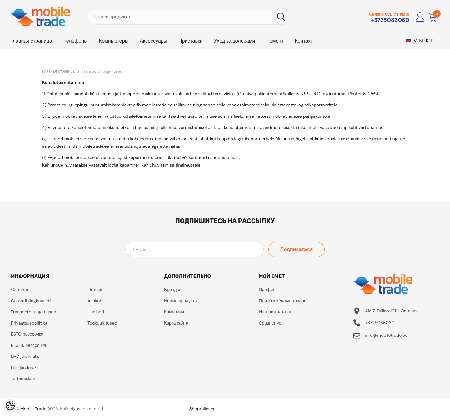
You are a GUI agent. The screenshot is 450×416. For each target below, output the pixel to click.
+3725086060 (390, 20)
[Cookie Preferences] (10, 406)
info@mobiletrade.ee (386, 335)
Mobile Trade (33, 409)
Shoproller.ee (202, 409)
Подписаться (296, 249)
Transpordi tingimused (102, 71)
